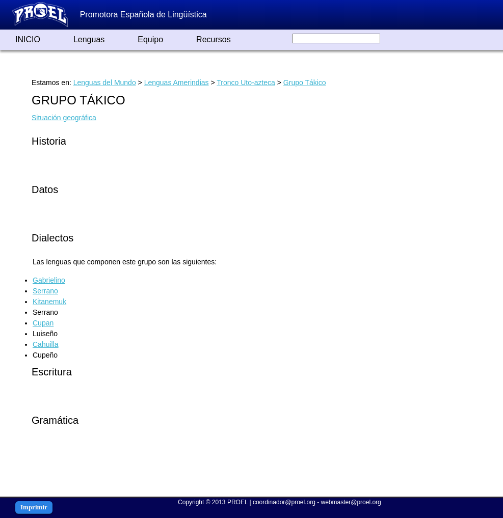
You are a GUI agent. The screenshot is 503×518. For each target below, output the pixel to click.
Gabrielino (49, 280)
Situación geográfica (64, 118)
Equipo (150, 39)
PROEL (237, 502)
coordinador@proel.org (284, 502)
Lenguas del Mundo (104, 82)
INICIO (27, 39)
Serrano (45, 291)
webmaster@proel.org (351, 502)
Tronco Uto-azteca (246, 82)
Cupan (43, 323)
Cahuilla (46, 344)
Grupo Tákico (304, 82)
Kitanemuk (49, 301)
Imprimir (33, 507)
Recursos (213, 39)
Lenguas (88, 39)
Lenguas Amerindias (176, 82)
